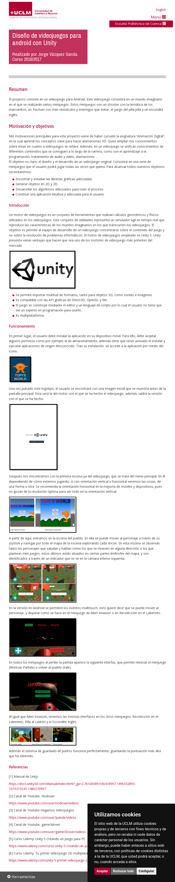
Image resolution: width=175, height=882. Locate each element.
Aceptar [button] (102, 871)
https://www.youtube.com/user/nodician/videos (44, 803)
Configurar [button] (146, 871)
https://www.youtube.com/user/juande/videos (42, 817)
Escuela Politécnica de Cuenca (140, 23)
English (161, 10)
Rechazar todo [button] (123, 871)
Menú (158, 17)
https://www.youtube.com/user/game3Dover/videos (47, 832)
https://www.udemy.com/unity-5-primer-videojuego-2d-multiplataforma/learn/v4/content (74, 860)
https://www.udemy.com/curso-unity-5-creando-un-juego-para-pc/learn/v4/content (70, 846)
